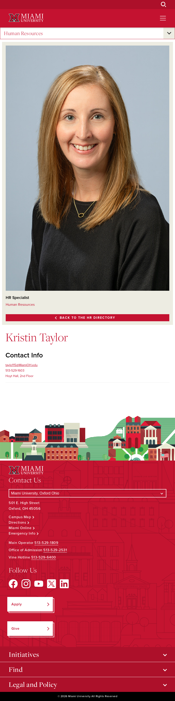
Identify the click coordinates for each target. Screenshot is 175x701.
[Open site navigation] (163, 18)
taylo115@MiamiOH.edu (21, 365)
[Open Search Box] (163, 4)
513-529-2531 (55, 550)
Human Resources (23, 33)
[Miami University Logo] (26, 18)
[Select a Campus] (87, 493)
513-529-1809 (46, 542)
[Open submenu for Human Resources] (169, 33)
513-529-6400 (43, 557)
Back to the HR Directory (87, 318)
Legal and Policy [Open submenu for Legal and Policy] (33, 684)
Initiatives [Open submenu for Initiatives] (24, 654)
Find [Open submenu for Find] (16, 669)
